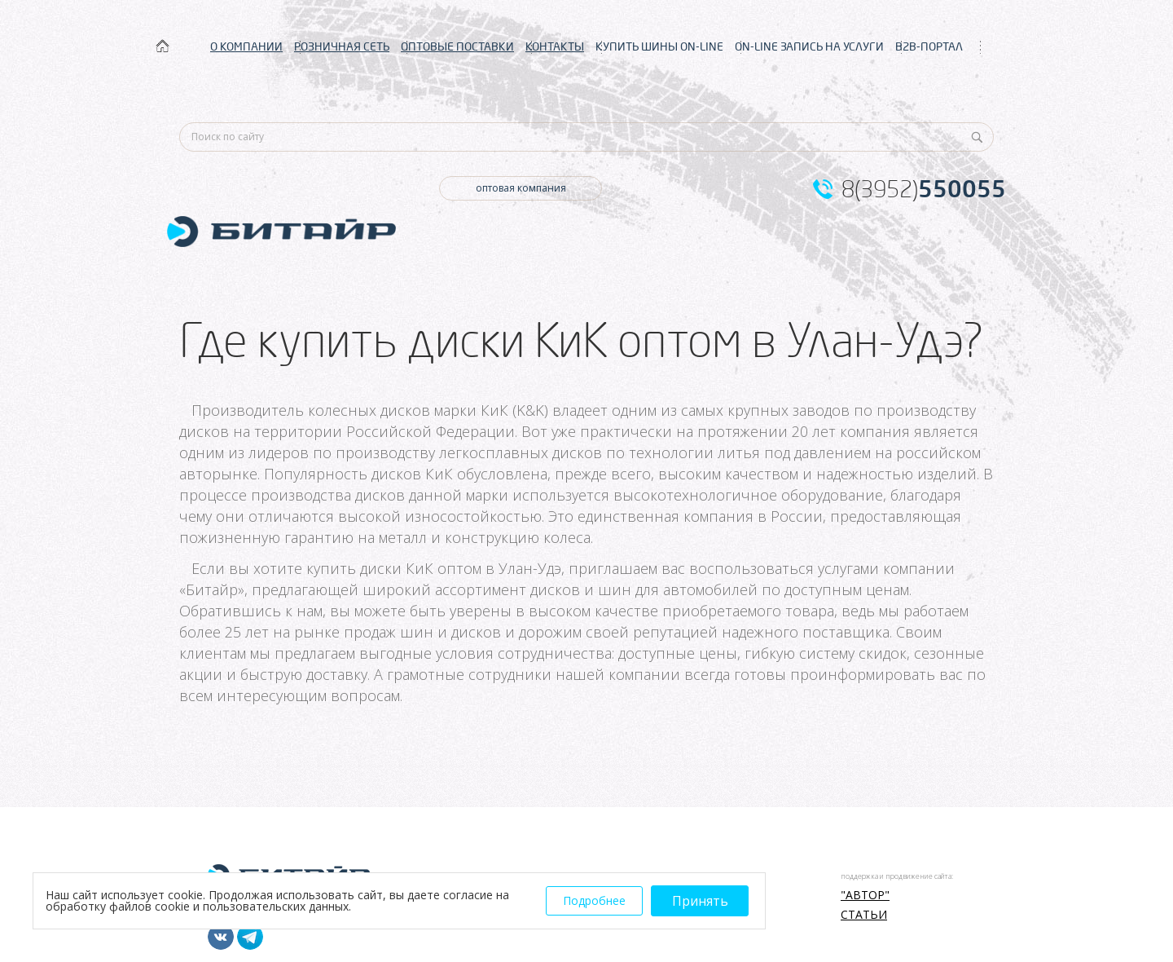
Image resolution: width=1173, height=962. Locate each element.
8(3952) (923, 189)
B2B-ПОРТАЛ (929, 46)
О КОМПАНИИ (246, 46)
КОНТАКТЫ (554, 46)
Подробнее (594, 900)
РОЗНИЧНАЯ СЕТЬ (341, 46)
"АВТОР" (865, 895)
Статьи (864, 914)
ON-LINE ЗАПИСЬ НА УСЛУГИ (809, 46)
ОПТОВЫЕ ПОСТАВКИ (457, 46)
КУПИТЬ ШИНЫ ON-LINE (659, 46)
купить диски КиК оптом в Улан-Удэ (433, 568)
